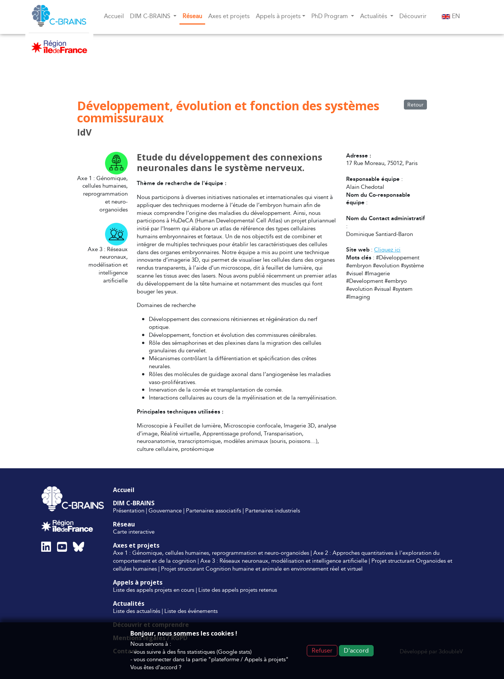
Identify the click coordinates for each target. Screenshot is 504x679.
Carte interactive (134, 531)
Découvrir (413, 16)
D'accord (356, 650)
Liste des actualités (136, 610)
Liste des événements (191, 610)
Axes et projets (229, 16)
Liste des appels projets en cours (153, 589)
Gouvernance (165, 510)
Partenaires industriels (272, 510)
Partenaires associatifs (213, 510)
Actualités (128, 603)
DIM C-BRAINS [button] (151, 16)
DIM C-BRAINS (134, 503)
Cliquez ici (387, 249)
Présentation (128, 510)
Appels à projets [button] (278, 16)
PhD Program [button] (330, 16)
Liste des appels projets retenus (237, 589)
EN (451, 16)
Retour (415, 104)
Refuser (322, 650)
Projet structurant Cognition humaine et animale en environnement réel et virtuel (262, 568)
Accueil (114, 16)
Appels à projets (137, 582)
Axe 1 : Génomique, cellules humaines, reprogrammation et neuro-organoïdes (211, 552)
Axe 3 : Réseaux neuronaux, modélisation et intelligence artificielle (283, 560)
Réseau (192, 16)
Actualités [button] (374, 16)
